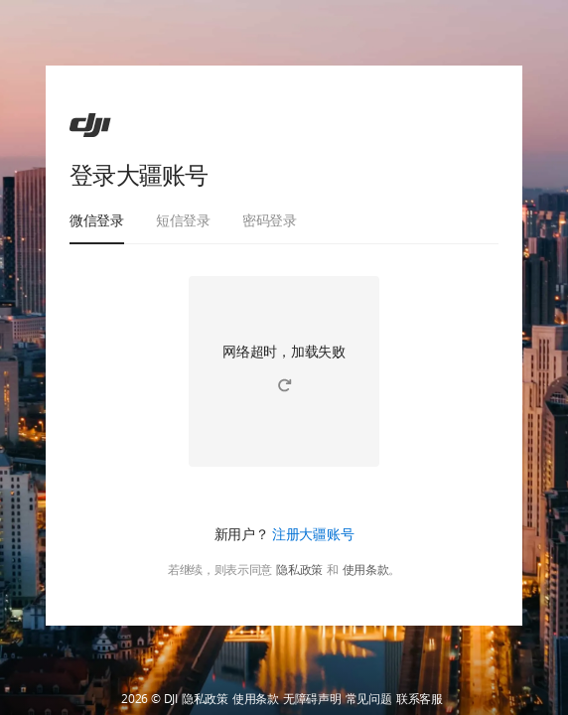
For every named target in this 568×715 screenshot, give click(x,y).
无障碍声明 (312, 699)
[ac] (90, 125)
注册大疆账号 (313, 533)
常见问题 (369, 699)
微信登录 (97, 220)
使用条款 (366, 570)
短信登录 (183, 220)
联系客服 (419, 699)
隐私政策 (299, 570)
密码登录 (269, 220)
